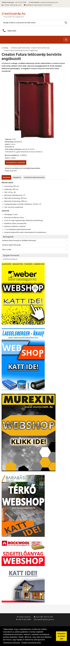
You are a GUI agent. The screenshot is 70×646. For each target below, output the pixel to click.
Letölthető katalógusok (10, 259)
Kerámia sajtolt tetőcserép (20, 48)
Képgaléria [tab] (17, 177)
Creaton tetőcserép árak (11, 5)
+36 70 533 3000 (20, 2)
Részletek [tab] (6, 177)
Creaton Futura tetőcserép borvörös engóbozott (21, 50)
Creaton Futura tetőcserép (40, 48)
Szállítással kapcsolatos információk (37, 5)
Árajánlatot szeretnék (15, 162)
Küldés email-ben (11, 171)
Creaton (13, 144)
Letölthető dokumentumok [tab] (34, 177)
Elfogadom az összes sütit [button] (61, 636)
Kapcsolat (11, 30)
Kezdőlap (5, 48)
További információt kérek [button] (31, 643)
